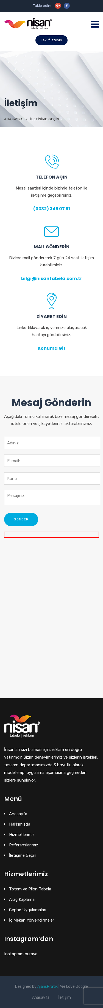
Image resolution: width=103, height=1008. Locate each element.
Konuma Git (52, 348)
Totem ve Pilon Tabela (30, 889)
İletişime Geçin (22, 855)
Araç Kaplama (22, 899)
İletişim (64, 997)
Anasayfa (13, 119)
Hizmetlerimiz (22, 834)
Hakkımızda (19, 824)
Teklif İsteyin (51, 40)
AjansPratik (47, 986)
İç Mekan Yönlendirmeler (31, 920)
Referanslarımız (23, 845)
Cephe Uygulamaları (27, 909)
